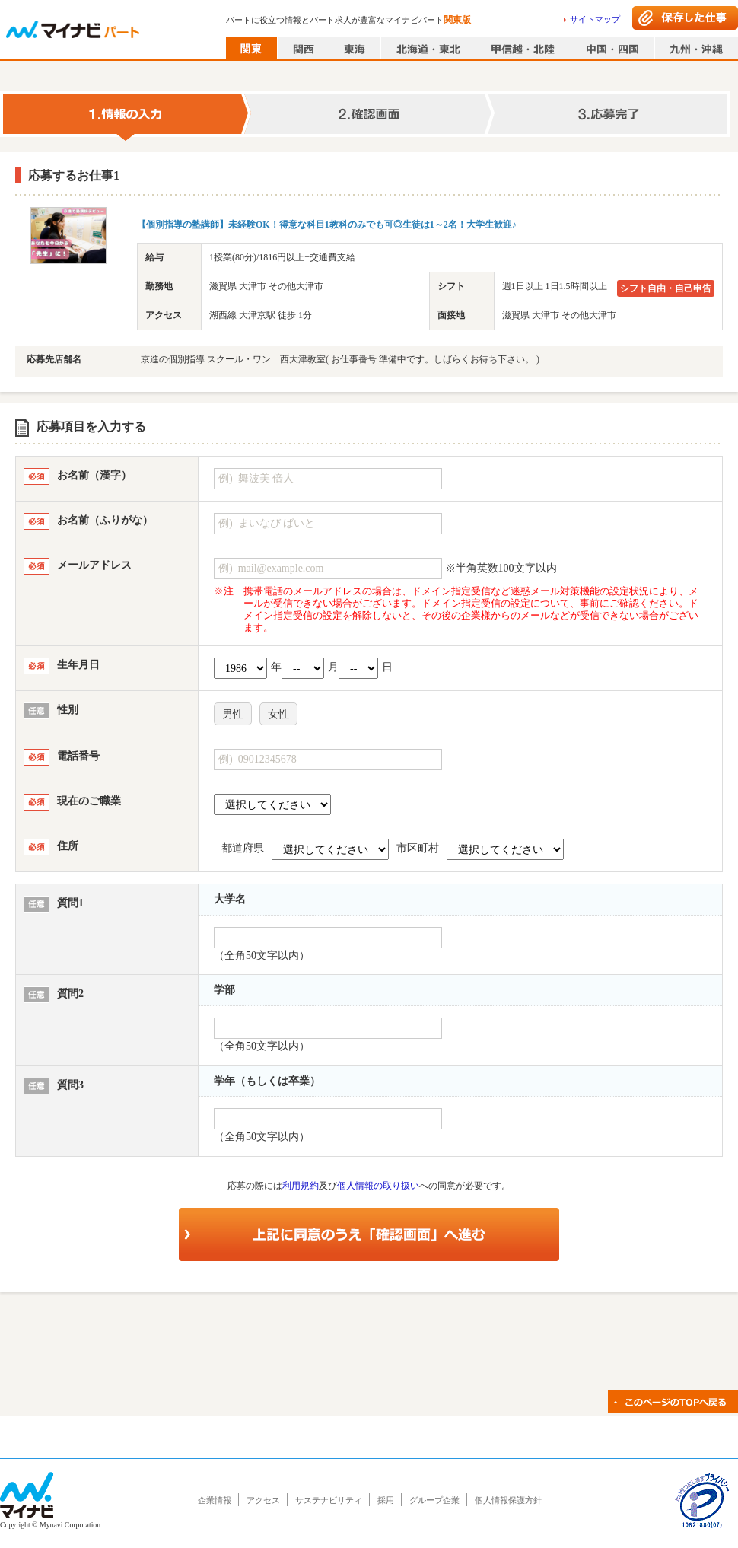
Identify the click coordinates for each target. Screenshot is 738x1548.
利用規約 (300, 1185)
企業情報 (214, 1500)
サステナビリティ (328, 1500)
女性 (278, 714)
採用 (385, 1500)
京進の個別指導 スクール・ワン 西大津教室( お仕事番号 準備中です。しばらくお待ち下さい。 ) (340, 359)
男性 (232, 714)
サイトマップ (595, 19)
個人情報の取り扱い (378, 1185)
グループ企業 (434, 1500)
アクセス (263, 1500)
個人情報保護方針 (508, 1500)
